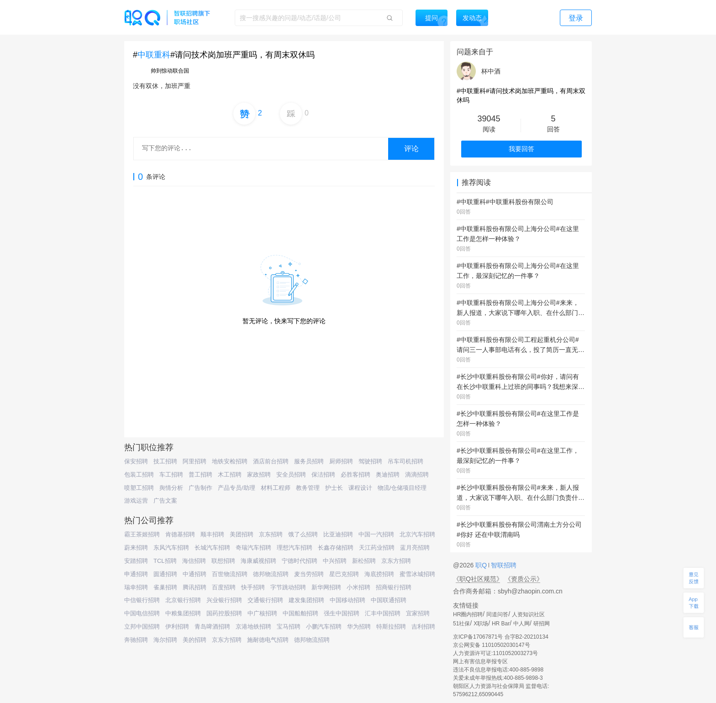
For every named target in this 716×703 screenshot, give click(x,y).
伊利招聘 (177, 626)
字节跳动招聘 (288, 587)
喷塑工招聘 (139, 487)
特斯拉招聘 (391, 626)
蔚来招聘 (136, 547)
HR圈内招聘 (468, 614)
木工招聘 (230, 474)
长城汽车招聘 (212, 547)
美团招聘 (241, 534)
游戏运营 (136, 500)
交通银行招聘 (265, 600)
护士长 (334, 487)
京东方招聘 (396, 560)
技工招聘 (165, 461)
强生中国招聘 (341, 613)
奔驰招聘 (136, 639)
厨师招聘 (341, 461)
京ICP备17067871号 (478, 637)
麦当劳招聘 (309, 574)
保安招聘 (136, 461)
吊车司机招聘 (405, 461)
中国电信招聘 (142, 613)
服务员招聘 (309, 461)
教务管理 (308, 487)
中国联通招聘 (388, 600)
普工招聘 (200, 474)
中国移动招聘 (347, 600)
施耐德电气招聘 (268, 639)
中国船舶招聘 (300, 613)
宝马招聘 (288, 626)
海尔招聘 (165, 639)
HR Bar (501, 623)
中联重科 (153, 54)
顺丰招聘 (212, 534)
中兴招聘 (335, 560)
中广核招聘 (262, 613)
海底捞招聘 (379, 574)
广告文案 (165, 500)
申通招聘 (136, 574)
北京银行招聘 (183, 600)
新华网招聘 (326, 587)
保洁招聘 (323, 474)
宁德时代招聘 (299, 560)
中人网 (521, 623)
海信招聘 (194, 560)
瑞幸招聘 (136, 587)
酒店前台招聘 (271, 461)
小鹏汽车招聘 (324, 626)
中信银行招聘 (142, 600)
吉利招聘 (423, 626)
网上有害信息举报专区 (480, 661)
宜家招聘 (418, 613)
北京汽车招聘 (417, 534)
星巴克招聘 (344, 574)
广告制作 (200, 487)
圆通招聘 (165, 574)
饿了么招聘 (303, 534)
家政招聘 (259, 474)
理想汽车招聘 (294, 547)
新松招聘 (364, 560)
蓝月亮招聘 (415, 547)
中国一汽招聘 (376, 534)
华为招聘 (359, 626)
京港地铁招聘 (253, 626)
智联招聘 (502, 565)
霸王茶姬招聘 (142, 534)
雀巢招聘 (165, 587)
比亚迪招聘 (338, 534)
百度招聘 (224, 587)
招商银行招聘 (393, 587)
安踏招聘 (136, 560)
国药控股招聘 (224, 613)
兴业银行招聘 (224, 600)
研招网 (541, 623)
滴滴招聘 (417, 474)
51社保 (461, 623)
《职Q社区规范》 (478, 578)
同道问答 (497, 614)
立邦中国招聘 (142, 626)
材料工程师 (275, 487)
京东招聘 (271, 534)
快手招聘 (253, 587)
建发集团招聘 (306, 600)
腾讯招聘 (194, 587)
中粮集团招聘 (183, 613)
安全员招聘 (291, 474)
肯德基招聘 (180, 534)
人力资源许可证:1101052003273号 (495, 653)
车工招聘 (171, 474)
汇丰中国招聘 (382, 613)
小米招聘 (358, 587)
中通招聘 (194, 574)
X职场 (481, 623)
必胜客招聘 (355, 474)
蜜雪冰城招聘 (417, 574)
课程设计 (360, 487)
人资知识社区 (528, 614)
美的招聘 (194, 639)
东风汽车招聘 (171, 547)
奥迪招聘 (388, 474)
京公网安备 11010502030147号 (491, 645)
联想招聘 (223, 560)
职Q (482, 565)
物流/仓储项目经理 (402, 487)
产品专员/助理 (236, 487)
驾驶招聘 (370, 461)
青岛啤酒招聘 (212, 626)
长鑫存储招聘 (335, 547)
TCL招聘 (165, 560)
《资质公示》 (524, 578)
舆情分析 (171, 487)
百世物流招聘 (229, 574)
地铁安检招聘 (229, 461)
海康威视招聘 (258, 560)
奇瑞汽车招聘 (253, 547)
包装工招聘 (139, 474)
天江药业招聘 (377, 547)
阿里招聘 (194, 461)
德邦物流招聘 (271, 574)
